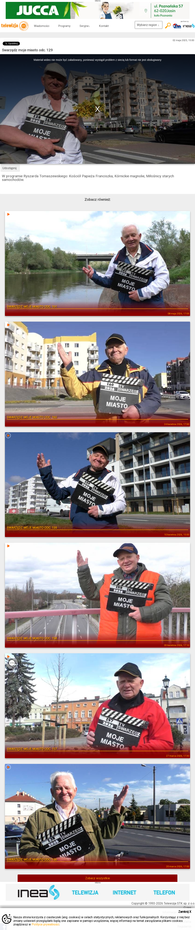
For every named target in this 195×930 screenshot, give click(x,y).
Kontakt (104, 26)
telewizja (14, 26)
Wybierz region (148, 25)
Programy (64, 26)
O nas (187, 907)
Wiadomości (41, 26)
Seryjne (85, 26)
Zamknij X (184, 912)
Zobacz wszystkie (97, 878)
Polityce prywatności (45, 924)
